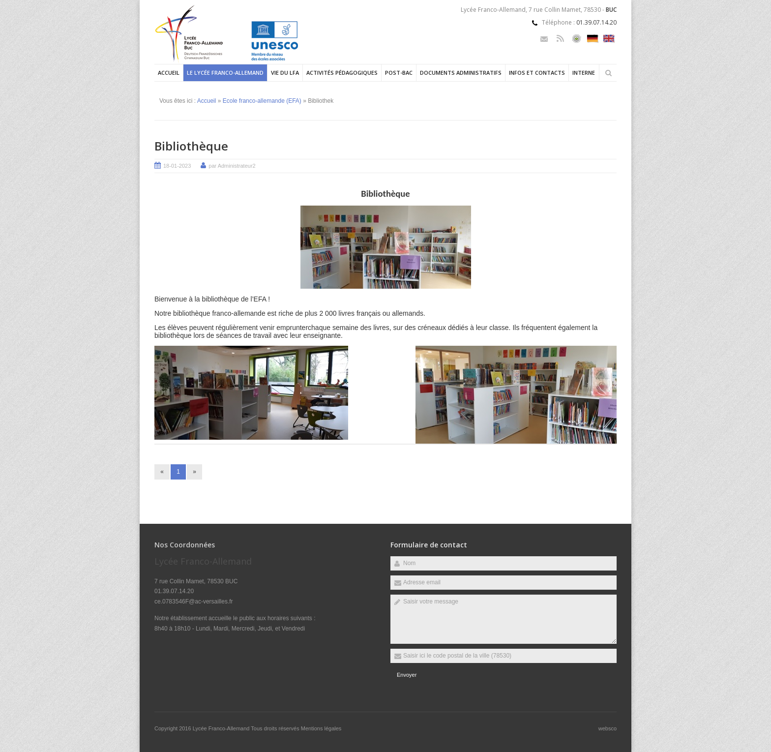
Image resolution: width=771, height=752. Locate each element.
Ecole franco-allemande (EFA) (262, 100)
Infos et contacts (537, 72)
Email (544, 38)
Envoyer (406, 675)
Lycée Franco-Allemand (222, 728)
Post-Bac (399, 72)
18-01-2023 (177, 166)
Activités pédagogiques (342, 72)
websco (607, 728)
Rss (560, 38)
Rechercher (608, 72)
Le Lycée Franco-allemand (225, 72)
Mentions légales (321, 728)
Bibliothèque (191, 146)
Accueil (168, 72)
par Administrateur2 (231, 166)
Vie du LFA (285, 72)
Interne (583, 72)
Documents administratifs (461, 72)
